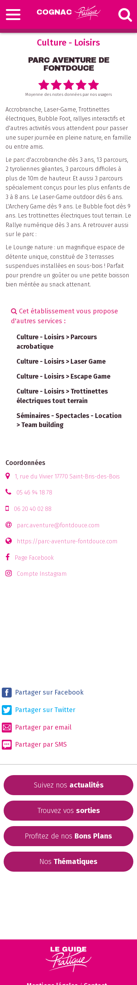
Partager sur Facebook (43, 692)
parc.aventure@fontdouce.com (58, 525)
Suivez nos (69, 785)
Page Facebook (34, 557)
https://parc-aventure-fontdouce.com (67, 541)
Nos (68, 861)
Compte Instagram (42, 573)
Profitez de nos (68, 836)
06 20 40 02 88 (33, 508)
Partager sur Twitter (38, 710)
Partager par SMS (34, 745)
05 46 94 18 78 (34, 492)
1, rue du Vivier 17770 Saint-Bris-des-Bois (67, 476)
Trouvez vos (68, 810)
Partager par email (37, 727)
